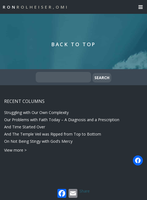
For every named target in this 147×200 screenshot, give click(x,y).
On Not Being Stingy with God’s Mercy (38, 141)
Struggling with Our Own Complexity (36, 112)
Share (84, 191)
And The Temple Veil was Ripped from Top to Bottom (52, 134)
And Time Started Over (24, 126)
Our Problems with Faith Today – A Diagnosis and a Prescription (61, 119)
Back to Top (73, 44)
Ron (36, 7)
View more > (15, 150)
